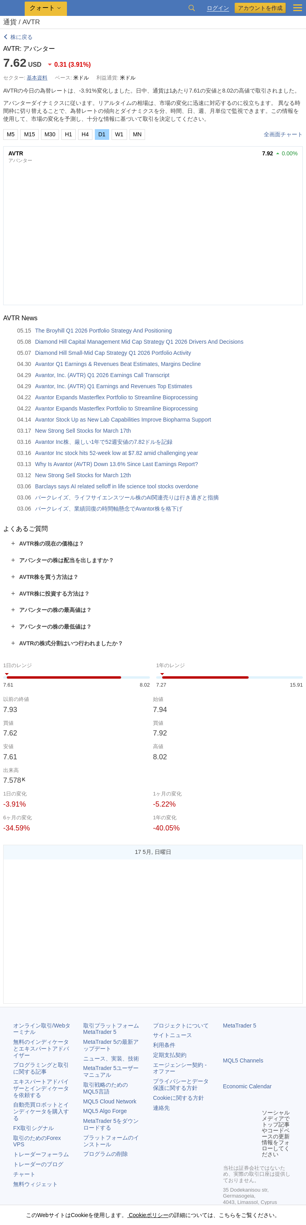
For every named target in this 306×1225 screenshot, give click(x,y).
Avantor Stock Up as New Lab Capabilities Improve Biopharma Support (123, 419)
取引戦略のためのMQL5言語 (105, 1088)
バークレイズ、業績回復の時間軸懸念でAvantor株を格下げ (108, 508)
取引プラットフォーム (114, 1028)
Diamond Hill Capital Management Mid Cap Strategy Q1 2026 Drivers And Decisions (139, 342)
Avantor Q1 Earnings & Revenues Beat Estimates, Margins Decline (118, 364)
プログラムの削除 (105, 1154)
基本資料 (37, 78)
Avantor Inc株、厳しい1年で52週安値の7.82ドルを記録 (104, 442)
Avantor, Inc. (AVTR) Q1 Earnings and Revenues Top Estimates (113, 386)
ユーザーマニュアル (111, 1071)
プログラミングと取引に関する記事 (41, 1068)
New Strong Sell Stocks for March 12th (83, 475)
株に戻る (21, 37)
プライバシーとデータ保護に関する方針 (181, 1084)
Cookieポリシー (147, 1215)
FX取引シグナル (33, 1128)
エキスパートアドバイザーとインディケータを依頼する (41, 1088)
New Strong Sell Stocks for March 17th (83, 431)
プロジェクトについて (181, 1025)
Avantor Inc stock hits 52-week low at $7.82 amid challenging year (116, 453)
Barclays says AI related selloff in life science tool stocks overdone (116, 486)
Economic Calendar (247, 1086)
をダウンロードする (111, 1124)
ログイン (218, 8)
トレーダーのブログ (38, 1164)
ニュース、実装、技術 (111, 1058)
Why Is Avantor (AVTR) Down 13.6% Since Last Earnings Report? (116, 464)
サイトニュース (172, 1035)
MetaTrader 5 (240, 1025)
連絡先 (161, 1108)
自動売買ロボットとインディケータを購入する (41, 1111)
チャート (24, 1174)
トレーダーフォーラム (41, 1154)
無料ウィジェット (35, 1184)
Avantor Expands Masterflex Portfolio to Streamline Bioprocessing (116, 397)
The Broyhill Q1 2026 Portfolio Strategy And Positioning (103, 330)
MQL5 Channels (243, 1060)
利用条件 (164, 1045)
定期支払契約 (169, 1055)
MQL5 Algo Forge (105, 1111)
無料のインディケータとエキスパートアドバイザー (41, 1049)
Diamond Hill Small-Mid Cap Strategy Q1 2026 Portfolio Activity (113, 353)
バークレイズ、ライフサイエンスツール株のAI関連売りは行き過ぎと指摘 (127, 497)
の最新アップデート (111, 1045)
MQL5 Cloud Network (110, 1101)
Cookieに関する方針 (178, 1098)
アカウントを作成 (260, 8)
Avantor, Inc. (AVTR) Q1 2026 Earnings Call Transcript (102, 375)
